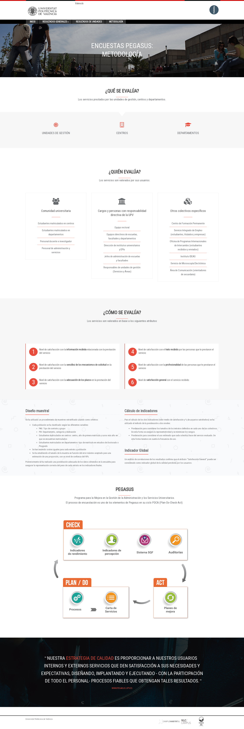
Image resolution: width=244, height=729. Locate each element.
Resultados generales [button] (56, 21)
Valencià (79, 3)
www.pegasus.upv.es (122, 688)
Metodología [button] (116, 21)
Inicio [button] (32, 21)
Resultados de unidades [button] (89, 21)
